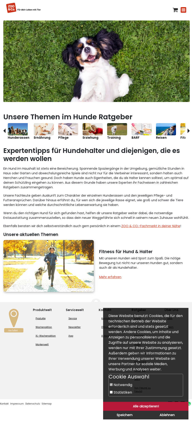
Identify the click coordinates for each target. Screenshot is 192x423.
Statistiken (121, 392)
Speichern (124, 415)
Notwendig (121, 384)
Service (72, 318)
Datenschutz (32, 403)
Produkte (41, 318)
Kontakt (4, 403)
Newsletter (74, 327)
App (70, 336)
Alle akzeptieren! (146, 406)
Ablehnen (167, 415)
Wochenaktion (44, 327)
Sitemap (47, 403)
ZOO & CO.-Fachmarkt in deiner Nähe (150, 226)
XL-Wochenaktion (46, 336)
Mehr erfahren (110, 277)
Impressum (17, 403)
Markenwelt (42, 344)
